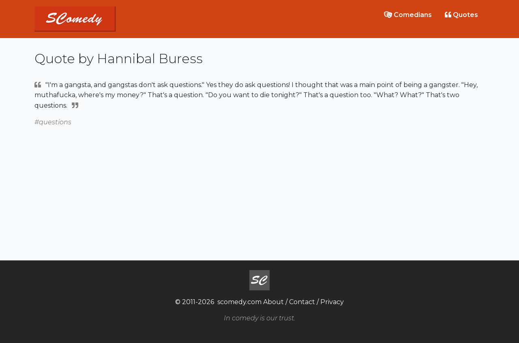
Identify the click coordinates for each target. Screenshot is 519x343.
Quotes (461, 15)
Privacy (332, 302)
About (273, 302)
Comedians (408, 15)
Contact (302, 302)
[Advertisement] (259, 184)
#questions (52, 122)
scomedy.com (239, 302)
